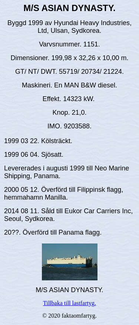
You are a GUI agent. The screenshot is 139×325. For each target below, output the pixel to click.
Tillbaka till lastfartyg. (69, 303)
